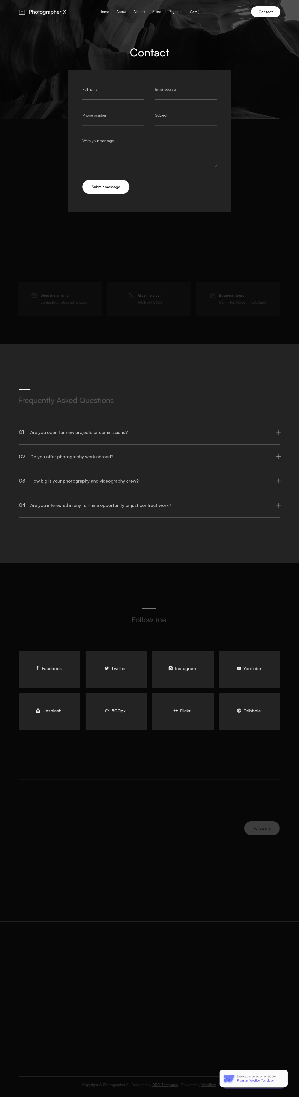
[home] (42, 12)
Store (156, 11)
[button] (175, 12)
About (121, 11)
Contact (266, 12)
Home (104, 11)
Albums (139, 11)
